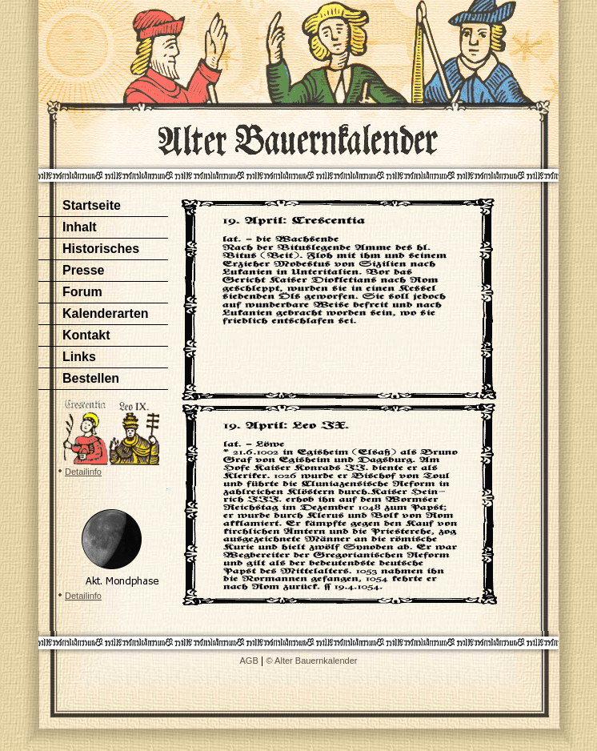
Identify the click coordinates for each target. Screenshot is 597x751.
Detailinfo (83, 471)
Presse (83, 270)
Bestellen (90, 378)
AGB (249, 660)
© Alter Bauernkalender (312, 660)
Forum (82, 292)
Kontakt (86, 335)
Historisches (100, 248)
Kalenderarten (105, 313)
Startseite (91, 205)
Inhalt (79, 227)
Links (79, 356)
